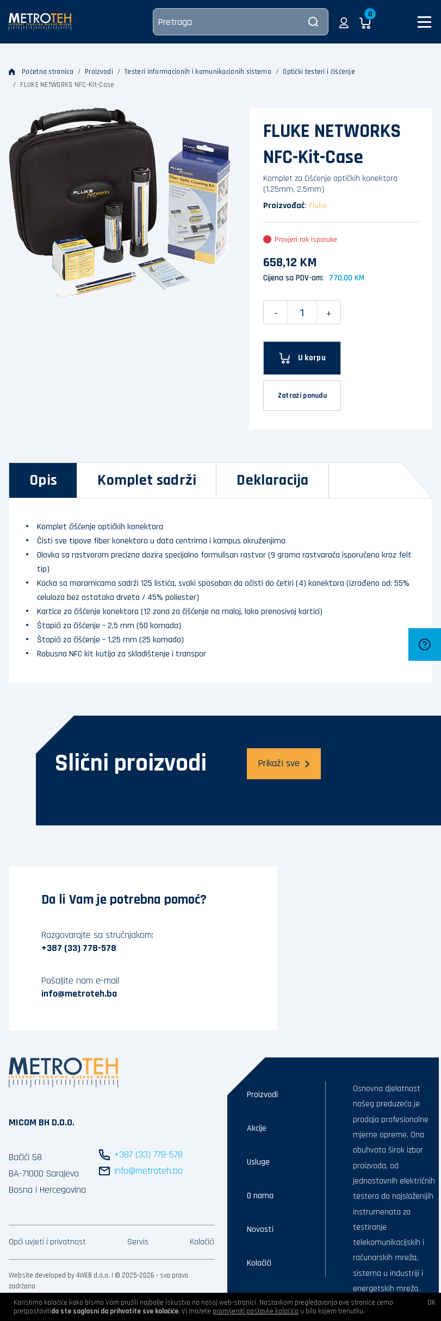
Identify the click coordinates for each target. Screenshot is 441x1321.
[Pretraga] (240, 21)
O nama (260, 1195)
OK (431, 1302)
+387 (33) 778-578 (78, 948)
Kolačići (202, 1242)
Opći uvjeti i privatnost (47, 1242)
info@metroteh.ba (79, 993)
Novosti (260, 1229)
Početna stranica (41, 71)
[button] (344, 21)
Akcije (256, 1128)
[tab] (43, 480)
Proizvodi (99, 71)
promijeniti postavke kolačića (256, 1311)
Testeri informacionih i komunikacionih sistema (198, 71)
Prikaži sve (284, 763)
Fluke (318, 205)
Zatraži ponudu (302, 395)
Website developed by (41, 1275)
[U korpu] (302, 358)
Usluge (258, 1162)
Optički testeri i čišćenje (319, 71)
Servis (137, 1242)
